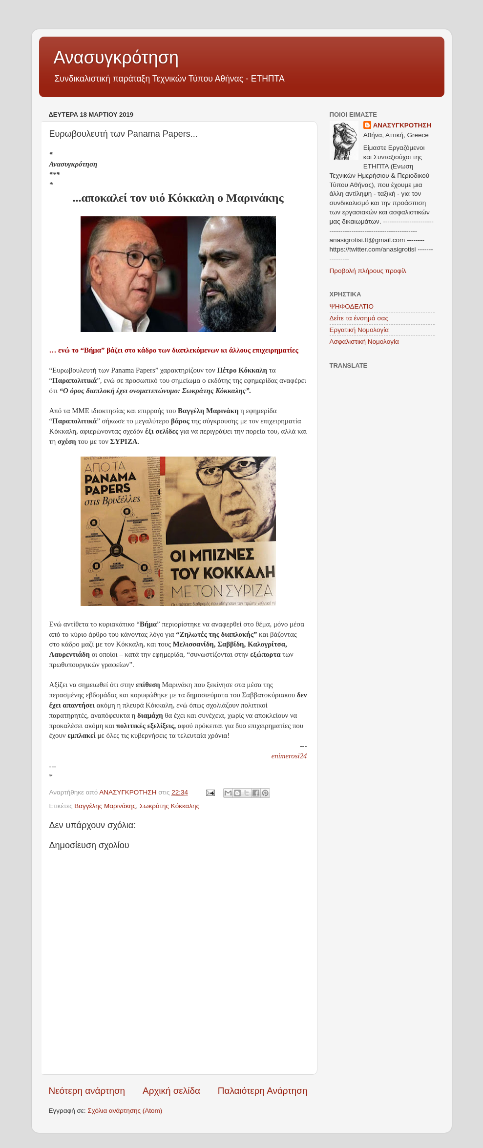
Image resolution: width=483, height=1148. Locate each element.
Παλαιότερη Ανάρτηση (263, 1090)
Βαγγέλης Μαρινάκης (105, 806)
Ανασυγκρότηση (116, 57)
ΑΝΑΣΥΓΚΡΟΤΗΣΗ (402, 125)
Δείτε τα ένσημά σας (359, 318)
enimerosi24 (289, 756)
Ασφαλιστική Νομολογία (364, 341)
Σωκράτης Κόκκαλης (169, 806)
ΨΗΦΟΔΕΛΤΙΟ (352, 306)
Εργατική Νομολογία (359, 330)
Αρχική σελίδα (171, 1090)
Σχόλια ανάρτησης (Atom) (124, 1110)
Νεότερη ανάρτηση (87, 1090)
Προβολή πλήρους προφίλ (368, 270)
